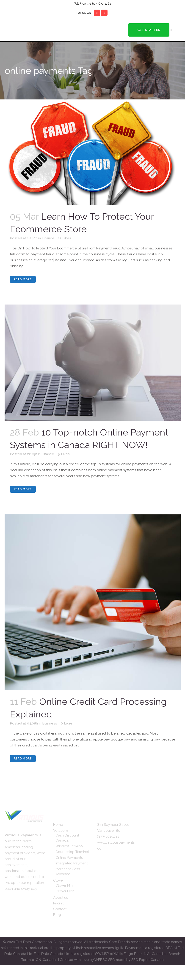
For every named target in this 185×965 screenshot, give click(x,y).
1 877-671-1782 (100, 3)
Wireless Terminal (69, 846)
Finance (48, 238)
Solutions (60, 830)
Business (49, 723)
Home (58, 825)
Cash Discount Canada (67, 837)
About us (60, 897)
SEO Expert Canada (147, 960)
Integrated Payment (71, 863)
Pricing (58, 903)
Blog (57, 915)
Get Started (148, 30)
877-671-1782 (108, 836)
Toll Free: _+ (82, 3)
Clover (58, 880)
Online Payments (69, 857)
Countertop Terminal (72, 852)
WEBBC (101, 960)
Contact (59, 909)
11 (64, 238)
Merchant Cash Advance (67, 871)
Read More (23, 279)
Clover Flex (64, 891)
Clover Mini (64, 885)
